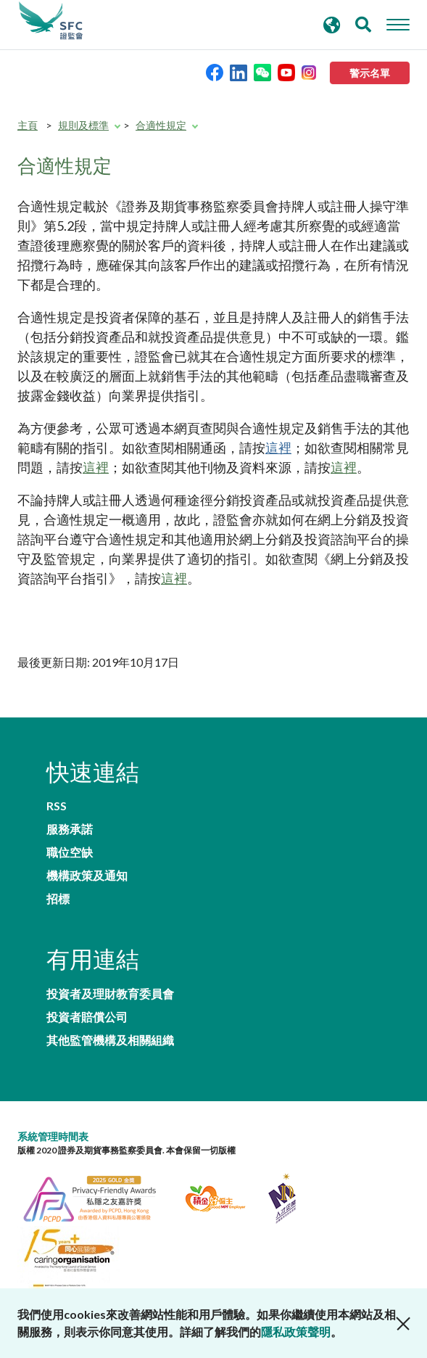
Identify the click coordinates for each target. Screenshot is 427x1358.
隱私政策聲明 (296, 1331)
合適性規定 (161, 125)
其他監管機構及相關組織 (110, 1040)
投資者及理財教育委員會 (110, 994)
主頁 (27, 125)
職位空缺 (69, 852)
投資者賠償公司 (87, 1017)
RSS (56, 806)
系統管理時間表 (52, 1136)
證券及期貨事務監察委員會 (50, 21)
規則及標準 (83, 125)
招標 (58, 899)
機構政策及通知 (87, 875)
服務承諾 (69, 829)
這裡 (278, 448)
